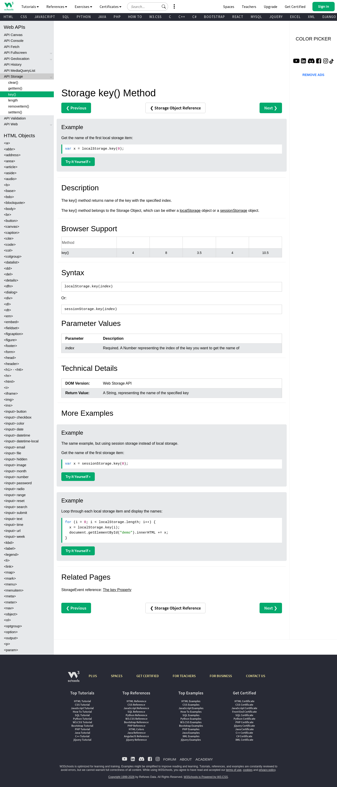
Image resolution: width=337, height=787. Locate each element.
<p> (7, 644)
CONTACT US (255, 676)
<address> (12, 155)
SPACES (116, 676)
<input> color (14, 423)
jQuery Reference (136, 739)
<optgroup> (13, 626)
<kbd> (9, 543)
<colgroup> (13, 256)
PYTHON (84, 16)
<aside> (10, 173)
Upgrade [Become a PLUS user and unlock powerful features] (270, 6)
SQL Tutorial (82, 715)
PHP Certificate (244, 722)
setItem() (15, 112)
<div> (8, 298)
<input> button (15, 411)
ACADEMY (204, 759)
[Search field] (147, 6)
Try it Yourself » (78, 161)
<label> (9, 548)
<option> (11, 632)
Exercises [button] (83, 6)
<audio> (10, 179)
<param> (11, 650)
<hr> (7, 376)
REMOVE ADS (313, 75)
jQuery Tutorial (82, 739)
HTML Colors (136, 729)
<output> (11, 638)
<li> (7, 560)
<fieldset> (11, 328)
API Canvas (13, 35)
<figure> (10, 340)
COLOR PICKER (313, 38)
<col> (8, 250)
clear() (13, 82)
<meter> (10, 602)
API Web (11, 124)
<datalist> (11, 262)
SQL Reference (136, 711)
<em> (8, 316)
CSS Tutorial (82, 704)
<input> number (16, 477)
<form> (9, 352)
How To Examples (190, 711)
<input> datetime (17, 435)
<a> (7, 143)
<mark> (10, 578)
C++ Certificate (244, 732)
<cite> (9, 238)
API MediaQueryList (19, 70)
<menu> (10, 584)
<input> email (14, 447)
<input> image (15, 465)
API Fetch (11, 47)
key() (12, 94)
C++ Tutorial (82, 736)
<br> (7, 215)
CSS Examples (191, 704)
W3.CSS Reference (136, 718)
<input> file (12, 453)
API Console (13, 41)
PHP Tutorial (82, 729)
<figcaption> (13, 334)
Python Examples (190, 718)
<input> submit (15, 513)
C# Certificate (244, 736)
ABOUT (186, 759)
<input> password (18, 483)
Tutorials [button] (30, 6)
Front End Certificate (244, 711)
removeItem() (18, 106)
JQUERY (276, 16)
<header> (11, 364)
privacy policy (267, 770)
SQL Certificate (244, 715)
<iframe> (11, 393)
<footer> (10, 346)
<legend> (11, 554)
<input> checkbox (18, 417)
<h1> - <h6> (13, 370)
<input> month (15, 471)
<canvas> (11, 226)
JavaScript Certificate (244, 708)
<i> (6, 388)
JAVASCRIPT (44, 16)
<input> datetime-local (21, 441)
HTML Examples (190, 701)
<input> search (15, 507)
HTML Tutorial (82, 701)
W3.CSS (155, 16)
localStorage (190, 211)
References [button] (56, 6)
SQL (65, 16)
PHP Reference (136, 725)
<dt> (7, 310)
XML (311, 16)
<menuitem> (13, 590)
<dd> (8, 268)
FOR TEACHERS (184, 676)
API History (13, 64)
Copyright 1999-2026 (121, 777)
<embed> (11, 322)
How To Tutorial (82, 711)
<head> (10, 358)
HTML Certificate (244, 701)
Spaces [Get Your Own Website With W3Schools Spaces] (228, 6)
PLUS (93, 676)
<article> (11, 167)
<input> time (13, 525)
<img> (9, 399)
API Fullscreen (15, 52)
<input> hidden (15, 459)
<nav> (9, 608)
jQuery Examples (191, 739)
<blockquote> (14, 203)
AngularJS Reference (136, 736)
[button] (164, 7)
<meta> (10, 596)
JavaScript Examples (191, 708)
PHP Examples (190, 729)
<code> (10, 244)
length (13, 100)
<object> (11, 614)
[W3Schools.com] (73, 679)
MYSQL (256, 16)
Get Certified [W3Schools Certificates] (295, 6)
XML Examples (191, 736)
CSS (24, 16)
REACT (237, 16)
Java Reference (136, 732)
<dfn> (8, 286)
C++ (182, 16)
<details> (11, 280)
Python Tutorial (82, 718)
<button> (11, 221)
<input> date (13, 429)
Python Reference (136, 715)
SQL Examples (191, 715)
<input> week (14, 536)
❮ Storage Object (175, 108)
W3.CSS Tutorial (82, 722)
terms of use (234, 770)
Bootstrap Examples (191, 725)
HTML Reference (136, 701)
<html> (9, 381)
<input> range (15, 495)
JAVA (102, 16)
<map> (9, 572)
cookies (248, 770)
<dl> (7, 304)
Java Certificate (244, 729)
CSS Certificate (244, 704)
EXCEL (295, 16)
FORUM (169, 759)
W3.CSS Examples (190, 722)
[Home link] (9, 6)
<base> (10, 191)
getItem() (15, 88)
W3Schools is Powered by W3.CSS (206, 777)
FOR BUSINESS (221, 676)
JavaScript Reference (136, 708)
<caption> (11, 233)
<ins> (8, 405)
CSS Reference (136, 704)
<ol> (7, 620)
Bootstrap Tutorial (82, 725)
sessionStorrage (233, 211)
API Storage (13, 76)
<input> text (13, 519)
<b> (7, 185)
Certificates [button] (110, 6)
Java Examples (191, 732)
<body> (10, 209)
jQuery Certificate (244, 725)
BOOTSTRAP (214, 16)
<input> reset (14, 501)
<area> (9, 161)
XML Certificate (244, 739)
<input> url (12, 531)
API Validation (15, 118)
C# (194, 16)
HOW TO (135, 16)
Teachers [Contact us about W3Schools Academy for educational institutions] (249, 6)
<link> (8, 566)
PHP (117, 16)
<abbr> (9, 149)
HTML (8, 16)
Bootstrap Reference (136, 722)
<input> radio (14, 489)
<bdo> (9, 197)
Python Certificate (244, 718)
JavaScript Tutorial (82, 708)
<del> (8, 274)
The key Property (117, 590)
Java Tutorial (82, 732)
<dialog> (11, 292)
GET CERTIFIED (147, 676)
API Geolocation (16, 59)
